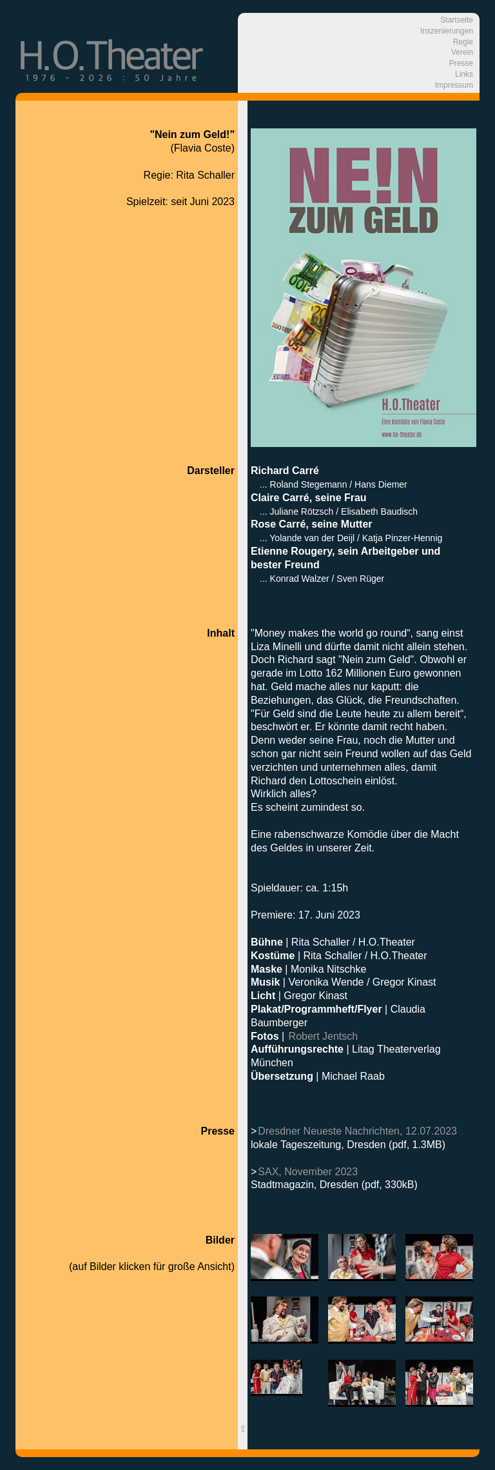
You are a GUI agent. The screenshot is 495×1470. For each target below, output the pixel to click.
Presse (461, 63)
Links (464, 74)
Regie (463, 41)
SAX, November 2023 (308, 1171)
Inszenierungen (446, 30)
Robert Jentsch (323, 1036)
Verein (462, 52)
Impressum (454, 85)
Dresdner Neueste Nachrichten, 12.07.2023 (357, 1131)
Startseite (456, 20)
